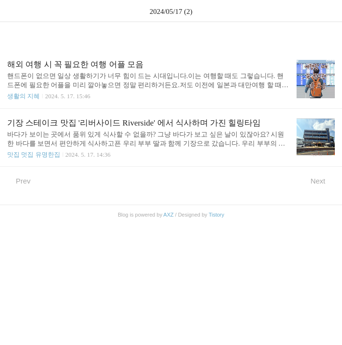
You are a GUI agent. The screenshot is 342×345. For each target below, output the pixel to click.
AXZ (169, 215)
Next (322, 180)
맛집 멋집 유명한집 (33, 154)
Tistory (216, 215)
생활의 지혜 (23, 96)
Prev (19, 180)
